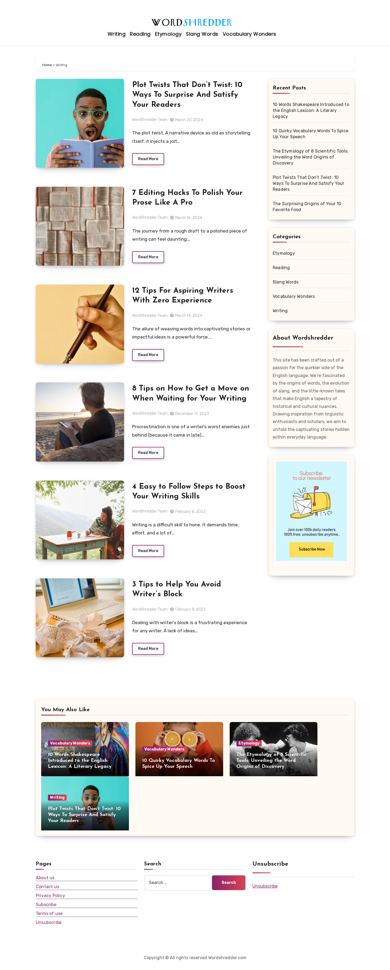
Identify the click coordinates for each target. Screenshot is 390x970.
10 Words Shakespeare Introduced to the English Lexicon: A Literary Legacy (311, 110)
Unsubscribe (48, 926)
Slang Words (202, 34)
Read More (148, 159)
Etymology (168, 34)
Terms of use (49, 917)
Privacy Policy (50, 900)
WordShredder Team (150, 119)
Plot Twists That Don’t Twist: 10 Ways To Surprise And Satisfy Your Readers (187, 95)
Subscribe (46, 908)
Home (47, 65)
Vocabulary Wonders (249, 34)
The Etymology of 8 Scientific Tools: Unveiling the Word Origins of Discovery (310, 157)
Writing (117, 34)
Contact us (47, 891)
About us (45, 882)
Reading (140, 34)
